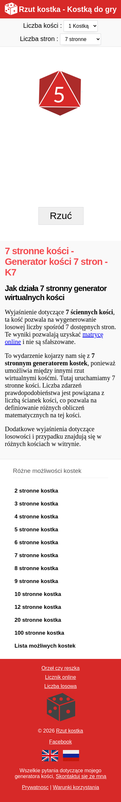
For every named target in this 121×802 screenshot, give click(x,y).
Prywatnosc (35, 787)
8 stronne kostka (36, 568)
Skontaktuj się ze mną (81, 776)
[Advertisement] (60, 58)
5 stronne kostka (36, 529)
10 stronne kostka (38, 594)
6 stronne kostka (36, 542)
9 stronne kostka (36, 581)
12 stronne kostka (38, 607)
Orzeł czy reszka (60, 668)
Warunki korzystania (76, 787)
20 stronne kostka (38, 620)
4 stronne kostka (36, 517)
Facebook (60, 742)
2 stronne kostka (36, 491)
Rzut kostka (69, 731)
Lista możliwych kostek (45, 646)
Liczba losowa (60, 686)
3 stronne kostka (36, 504)
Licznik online (60, 677)
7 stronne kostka (36, 555)
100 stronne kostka (39, 633)
